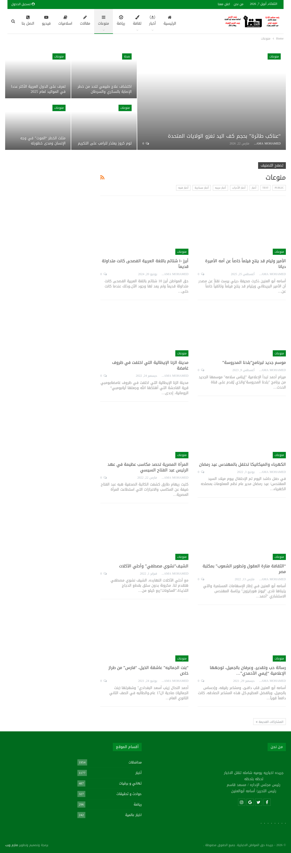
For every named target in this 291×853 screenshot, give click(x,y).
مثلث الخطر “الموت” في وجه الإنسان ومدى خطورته (43, 141)
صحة (127, 56)
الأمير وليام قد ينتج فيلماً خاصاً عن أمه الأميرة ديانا (245, 263)
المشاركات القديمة (269, 722)
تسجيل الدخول (23, 4)
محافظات (135, 762)
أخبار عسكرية (202, 187)
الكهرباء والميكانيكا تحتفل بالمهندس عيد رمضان (242, 464)
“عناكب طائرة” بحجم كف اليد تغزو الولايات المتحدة (224, 136)
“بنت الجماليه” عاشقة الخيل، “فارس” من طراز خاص (148, 670)
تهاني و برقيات (130, 783)
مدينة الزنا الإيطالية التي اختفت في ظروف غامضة (150, 365)
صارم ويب (11, 845)
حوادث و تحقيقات (129, 794)
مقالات (85, 21)
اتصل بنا (28, 21)
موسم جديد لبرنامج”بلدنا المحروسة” (254, 362)
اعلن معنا (224, 4)
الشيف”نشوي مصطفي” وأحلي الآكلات (153, 566)
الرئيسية (170, 21)
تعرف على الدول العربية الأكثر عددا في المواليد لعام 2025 (38, 89)
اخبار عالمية (133, 815)
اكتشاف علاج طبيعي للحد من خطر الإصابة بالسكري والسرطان (105, 89)
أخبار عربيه (220, 187)
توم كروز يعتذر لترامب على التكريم (105, 143)
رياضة (121, 21)
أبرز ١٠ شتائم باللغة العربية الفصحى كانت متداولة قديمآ (145, 263)
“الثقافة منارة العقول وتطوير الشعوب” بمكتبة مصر (244, 569)
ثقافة (137, 21)
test (265, 187)
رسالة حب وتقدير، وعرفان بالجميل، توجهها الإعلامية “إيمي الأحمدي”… (248, 670)
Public (279, 187)
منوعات (103, 21)
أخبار (152, 21)
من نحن (238, 4)
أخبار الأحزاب (238, 187)
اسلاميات (65, 21)
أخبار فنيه (183, 187)
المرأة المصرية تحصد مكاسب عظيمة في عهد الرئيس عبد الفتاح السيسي (147, 467)
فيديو (46, 21)
